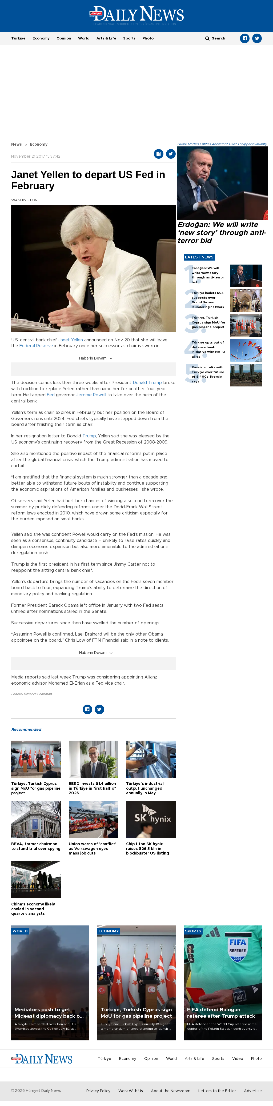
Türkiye (18, 38)
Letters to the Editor (217, 1091)
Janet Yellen (70, 340)
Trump (89, 436)
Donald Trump (147, 383)
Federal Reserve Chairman (31, 694)
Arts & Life (106, 38)
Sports (129, 38)
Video (237, 1059)
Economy (41, 38)
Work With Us (130, 1091)
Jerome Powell (91, 395)
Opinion (64, 38)
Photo (148, 38)
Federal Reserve (36, 346)
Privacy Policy (98, 1091)
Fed (51, 395)
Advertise (253, 1091)
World (84, 38)
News (16, 144)
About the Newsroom (170, 1091)
